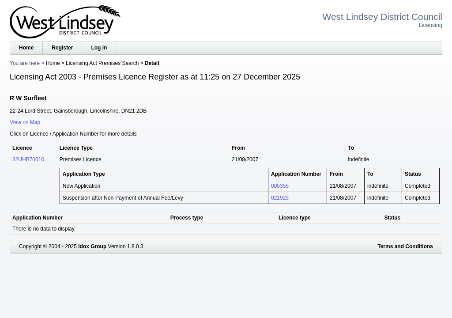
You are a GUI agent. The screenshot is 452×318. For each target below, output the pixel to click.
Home (26, 48)
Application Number (37, 218)
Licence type (295, 218)
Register (62, 48)
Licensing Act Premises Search (102, 63)
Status (392, 218)
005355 (280, 186)
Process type (186, 218)
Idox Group (92, 246)
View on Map (25, 122)
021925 (280, 198)
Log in (99, 48)
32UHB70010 (28, 159)
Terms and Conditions (405, 246)
